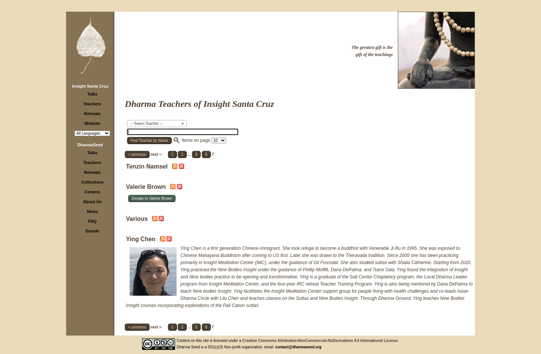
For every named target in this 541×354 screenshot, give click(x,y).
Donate (92, 231)
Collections (92, 182)
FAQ (92, 221)
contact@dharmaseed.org (298, 347)
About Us (92, 201)
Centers (92, 192)
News (92, 211)
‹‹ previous (137, 154)
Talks (92, 94)
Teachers (92, 104)
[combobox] (157, 123)
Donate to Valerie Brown (151, 198)
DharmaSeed (90, 145)
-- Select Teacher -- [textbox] (146, 124)
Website (92, 123)
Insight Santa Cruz (90, 86)
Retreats (92, 113)
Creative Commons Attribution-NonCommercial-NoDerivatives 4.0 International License (320, 341)
